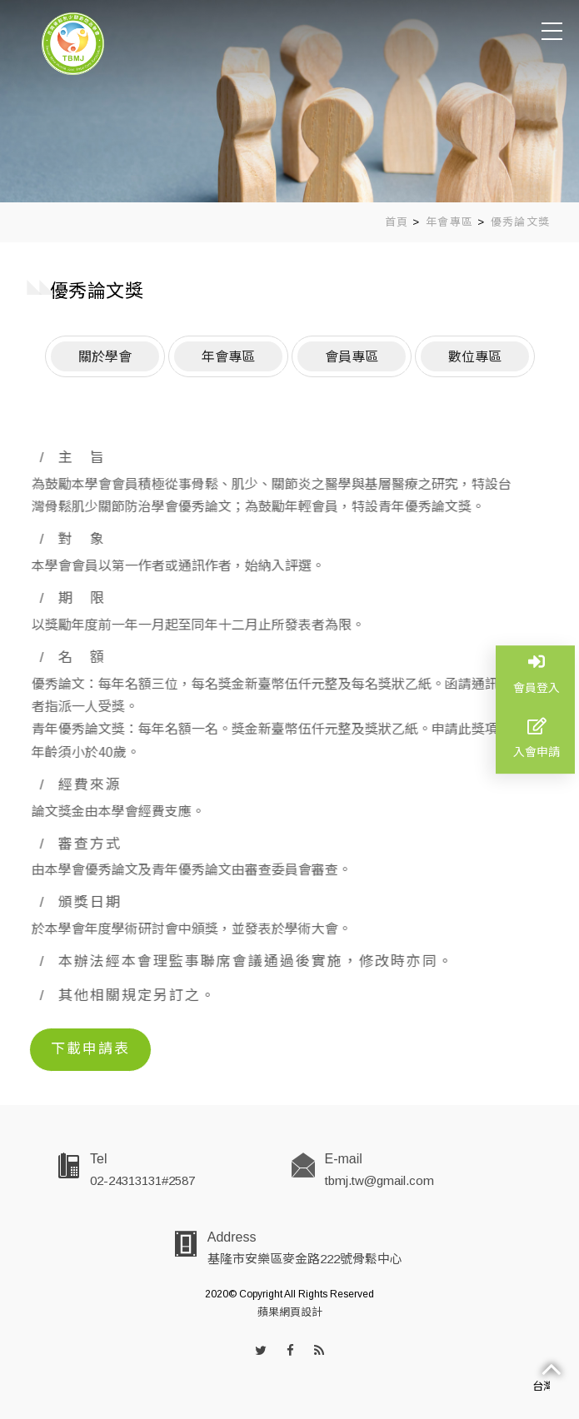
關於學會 (105, 356)
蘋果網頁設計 (289, 1312)
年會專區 (449, 222)
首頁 (397, 222)
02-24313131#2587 (142, 1180)
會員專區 (351, 356)
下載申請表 (90, 1049)
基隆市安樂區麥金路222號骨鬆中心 (304, 1259)
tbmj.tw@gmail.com (379, 1180)
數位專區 (475, 356)
